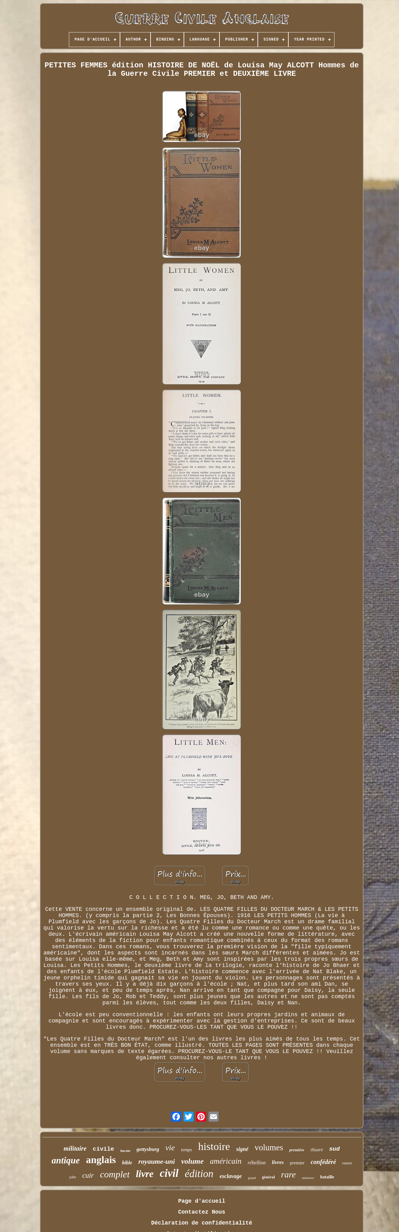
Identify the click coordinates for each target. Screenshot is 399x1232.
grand (252, 1178)
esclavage (230, 1176)
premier (297, 1162)
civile (103, 1149)
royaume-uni (156, 1161)
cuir (88, 1175)
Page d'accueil (201, 1201)
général (268, 1177)
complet (115, 1174)
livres (278, 1162)
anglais (101, 1159)
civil (169, 1173)
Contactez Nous (201, 1212)
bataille (327, 1177)
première (296, 1149)
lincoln (125, 1150)
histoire (214, 1146)
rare (288, 1174)
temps (186, 1149)
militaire (75, 1148)
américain (225, 1161)
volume (192, 1161)
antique (66, 1160)
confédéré (323, 1161)
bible (127, 1162)
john (72, 1177)
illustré (316, 1149)
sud (334, 1149)
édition (199, 1173)
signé (242, 1149)
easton (347, 1163)
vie (170, 1147)
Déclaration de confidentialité (201, 1223)
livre (145, 1173)
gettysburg (148, 1149)
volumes (269, 1147)
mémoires (308, 1178)
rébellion (257, 1162)
